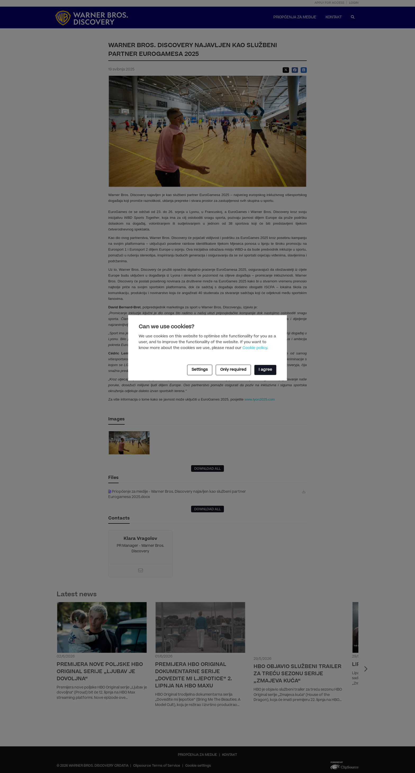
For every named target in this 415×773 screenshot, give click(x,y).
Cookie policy (254, 348)
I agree (265, 370)
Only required (233, 370)
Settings (200, 370)
